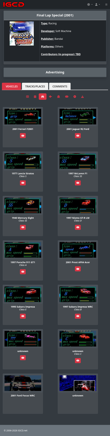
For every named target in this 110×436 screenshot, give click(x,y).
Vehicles (12, 86)
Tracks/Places (35, 86)
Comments (59, 86)
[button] (90, 4)
